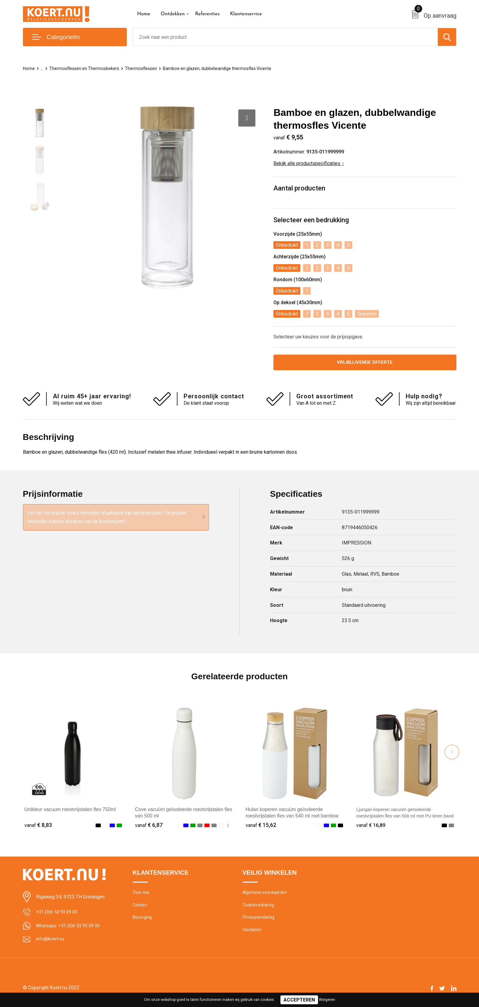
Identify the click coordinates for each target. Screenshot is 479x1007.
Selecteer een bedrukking (311, 220)
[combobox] (285, 37)
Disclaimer (253, 933)
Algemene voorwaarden (266, 894)
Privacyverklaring (259, 920)
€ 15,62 (261, 826)
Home (143, 14)
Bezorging (143, 920)
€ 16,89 (371, 826)
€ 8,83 (38, 826)
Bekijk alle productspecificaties (308, 163)
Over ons (142, 894)
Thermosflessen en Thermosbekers (85, 68)
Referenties (207, 14)
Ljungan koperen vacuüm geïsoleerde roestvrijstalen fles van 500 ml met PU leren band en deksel (403, 817)
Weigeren (327, 1000)
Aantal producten (299, 188)
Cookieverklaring (259, 907)
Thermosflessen (143, 68)
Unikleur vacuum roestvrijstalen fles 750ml (70, 810)
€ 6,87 (149, 826)
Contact (141, 907)
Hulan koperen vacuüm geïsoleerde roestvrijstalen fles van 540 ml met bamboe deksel (292, 817)
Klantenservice (246, 14)
